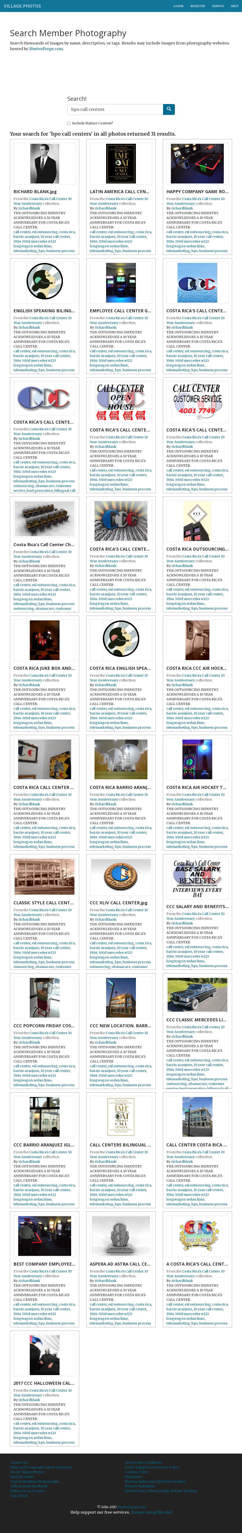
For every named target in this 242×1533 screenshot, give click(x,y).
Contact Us (19, 1462)
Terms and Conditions (143, 1462)
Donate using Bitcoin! (151, 1512)
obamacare (44, 486)
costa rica (67, 232)
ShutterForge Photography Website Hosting (161, 1491)
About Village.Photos (27, 1472)
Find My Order (22, 1477)
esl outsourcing (45, 232)
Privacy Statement (140, 1486)
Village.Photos (22, 6)
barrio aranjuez (26, 237)
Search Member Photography (34, 1481)
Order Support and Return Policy (152, 1467)
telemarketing (25, 251)
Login (178, 6)
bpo (42, 251)
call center (21, 232)
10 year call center (55, 237)
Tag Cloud (18, 1496)
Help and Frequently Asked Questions (41, 1467)
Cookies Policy (137, 1472)
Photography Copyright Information (155, 1481)
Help (234, 6)
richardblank (29, 208)
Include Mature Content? (90, 123)
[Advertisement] (121, 67)
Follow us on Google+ (28, 1491)
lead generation (40, 490)
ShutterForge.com (46, 48)
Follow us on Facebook (29, 1486)
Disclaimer (134, 1477)
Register (197, 6)
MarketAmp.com (131, 1507)
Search (218, 6)
